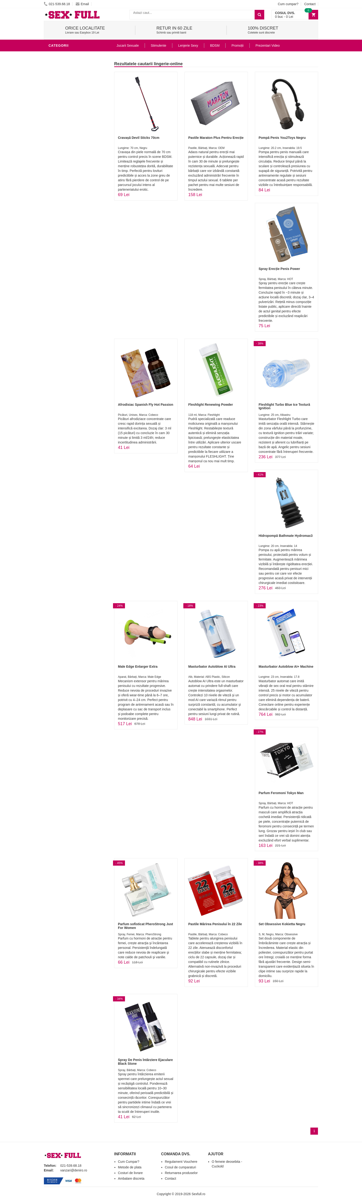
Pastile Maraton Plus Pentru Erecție (216, 138)
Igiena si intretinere (69, 83)
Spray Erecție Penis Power (279, 269)
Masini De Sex (62, 146)
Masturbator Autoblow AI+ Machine (286, 666)
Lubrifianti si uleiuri (69, 76)
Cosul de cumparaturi (180, 1167)
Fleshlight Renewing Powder (210, 404)
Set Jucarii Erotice (68, 139)
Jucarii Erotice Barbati (72, 62)
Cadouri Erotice (65, 132)
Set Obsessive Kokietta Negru (282, 924)
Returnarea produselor (181, 1173)
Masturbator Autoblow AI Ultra (211, 666)
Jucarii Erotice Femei (69, 118)
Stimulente (158, 45)
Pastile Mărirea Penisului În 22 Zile (215, 924)
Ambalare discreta (131, 1178)
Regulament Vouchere (181, 1161)
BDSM (54, 104)
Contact (310, 4)
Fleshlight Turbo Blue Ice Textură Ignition (284, 406)
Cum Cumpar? (128, 1161)
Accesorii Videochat (69, 160)
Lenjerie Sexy (62, 90)
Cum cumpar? (288, 4)
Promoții (237, 45)
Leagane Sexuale (66, 153)
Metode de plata (129, 1167)
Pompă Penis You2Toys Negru (282, 138)
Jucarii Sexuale (128, 45)
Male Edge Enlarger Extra (138, 666)
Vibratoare (60, 69)
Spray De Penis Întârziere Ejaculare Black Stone (145, 1061)
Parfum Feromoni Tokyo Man (281, 793)
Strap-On (58, 125)
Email (82, 4)
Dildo (55, 97)
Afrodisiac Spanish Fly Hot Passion (145, 404)
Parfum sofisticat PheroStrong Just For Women (145, 925)
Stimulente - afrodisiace (73, 55)
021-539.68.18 (57, 4)
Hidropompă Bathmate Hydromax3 (286, 536)
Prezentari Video (268, 45)
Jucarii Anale (62, 111)
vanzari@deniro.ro (73, 1170)
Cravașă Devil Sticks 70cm (138, 138)
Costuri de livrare (130, 1173)
